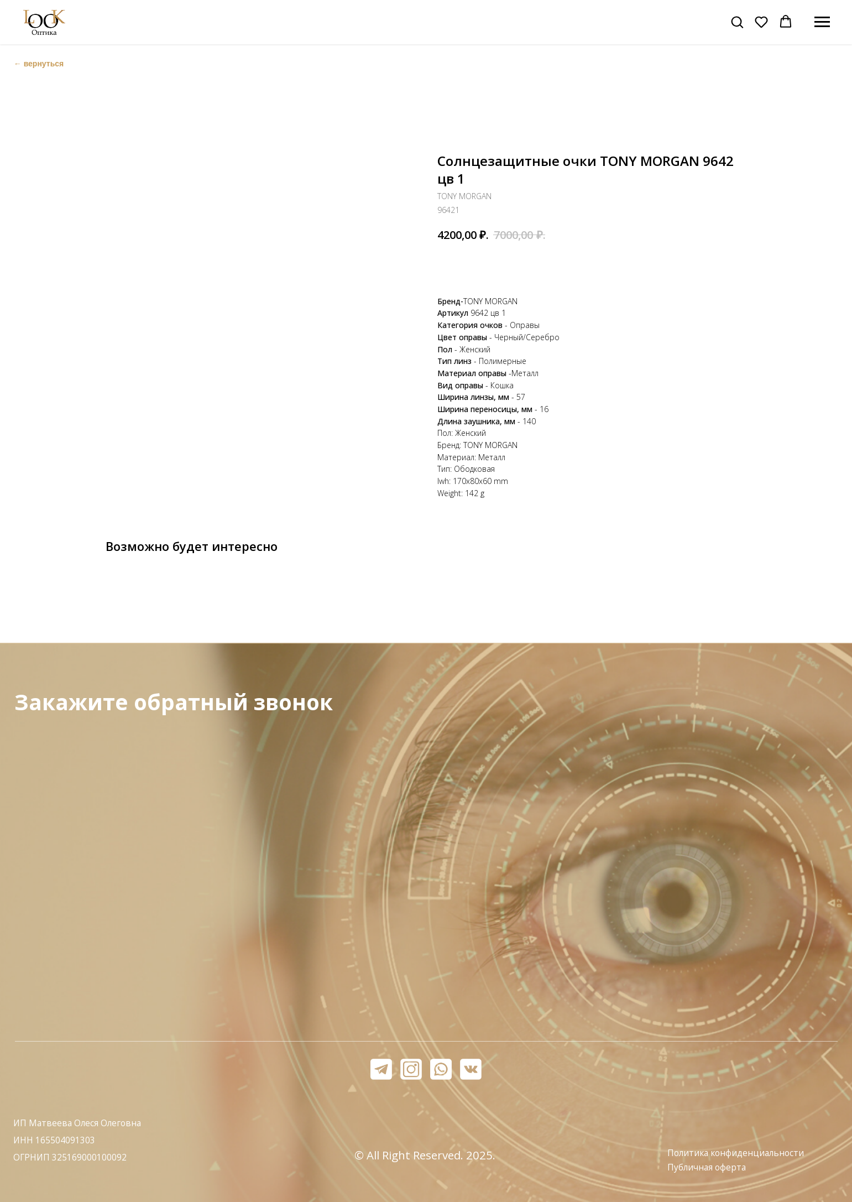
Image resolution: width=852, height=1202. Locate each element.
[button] (737, 21)
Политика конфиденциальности (735, 1153)
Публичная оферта (706, 1167)
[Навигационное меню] (822, 22)
